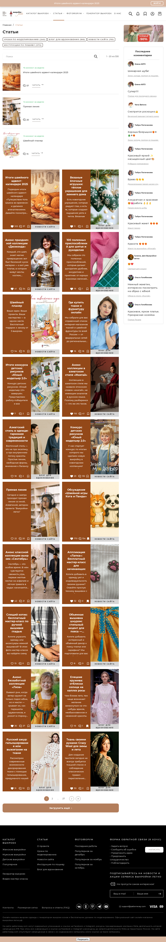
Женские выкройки (14, 849)
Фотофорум (84, 839)
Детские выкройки (14, 859)
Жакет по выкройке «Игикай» (142, 248)
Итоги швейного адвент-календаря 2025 (76, 3)
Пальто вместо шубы (137, 208)
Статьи (42, 839)
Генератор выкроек (14, 873)
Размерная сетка (28, 907)
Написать (154, 849)
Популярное (10, 864)
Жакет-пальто (134, 228)
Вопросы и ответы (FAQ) (56, 907)
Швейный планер (33, 140)
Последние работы (86, 846)
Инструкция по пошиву (51, 864)
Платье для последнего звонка (142, 96)
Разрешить (83, 939)
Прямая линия (31, 106)
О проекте (43, 846)
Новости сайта (101, 39)
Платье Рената (134, 320)
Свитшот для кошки (137, 269)
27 (63, 798)
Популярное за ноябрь (88, 859)
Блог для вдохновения (67, 39)
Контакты (8, 907)
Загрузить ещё (60, 808)
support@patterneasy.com (134, 906)
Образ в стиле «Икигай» (139, 296)
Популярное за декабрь (84, 853)
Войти (157, 3)
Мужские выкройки (14, 854)
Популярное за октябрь (84, 866)
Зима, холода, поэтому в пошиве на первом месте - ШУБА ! (144, 76)
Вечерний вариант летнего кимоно (144, 116)
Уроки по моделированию (24, 39)
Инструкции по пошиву (23, 45)
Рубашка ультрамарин (138, 164)
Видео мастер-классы (15, 878)
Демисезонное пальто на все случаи (144, 184)
